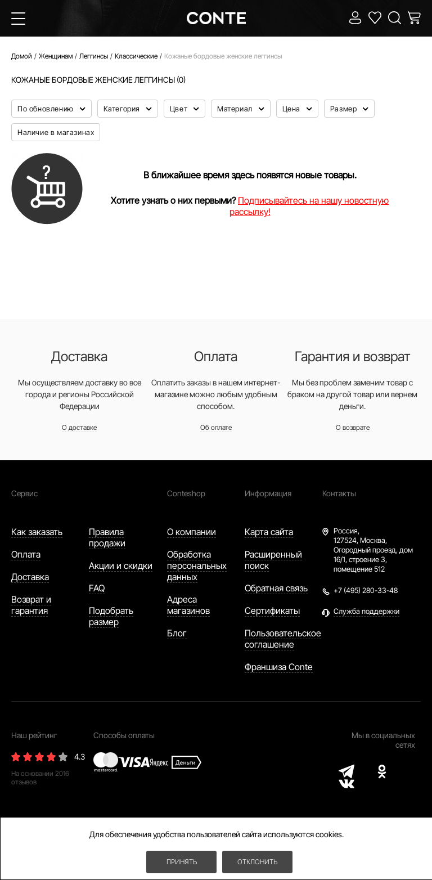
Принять (181, 861)
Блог (177, 633)
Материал (235, 108)
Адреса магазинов (188, 605)
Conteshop (186, 493)
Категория (123, 108)
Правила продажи (107, 537)
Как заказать (36, 531)
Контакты (339, 493)
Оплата (25, 554)
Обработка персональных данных (197, 565)
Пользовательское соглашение (283, 638)
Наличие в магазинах (55, 132)
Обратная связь (276, 588)
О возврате (353, 427)
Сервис (24, 493)
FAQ (97, 588)
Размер (344, 108)
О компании (191, 531)
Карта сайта (269, 531)
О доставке (79, 427)
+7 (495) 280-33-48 (366, 590)
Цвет (180, 108)
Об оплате (216, 427)
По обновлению (46, 108)
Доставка (30, 576)
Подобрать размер (111, 616)
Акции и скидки (120, 565)
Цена (292, 108)
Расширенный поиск (273, 560)
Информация (268, 493)
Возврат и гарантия (31, 605)
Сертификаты (272, 610)
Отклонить (257, 861)
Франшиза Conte (279, 666)
